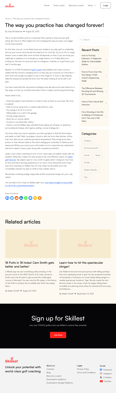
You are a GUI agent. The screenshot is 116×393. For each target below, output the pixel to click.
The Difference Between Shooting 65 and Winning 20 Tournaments (92, 91)
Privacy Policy (83, 369)
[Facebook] (7, 198)
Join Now (58, 335)
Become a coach (76, 5)
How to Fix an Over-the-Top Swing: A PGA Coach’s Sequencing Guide (92, 76)
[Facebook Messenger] (30, 198)
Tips (85, 177)
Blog (48, 372)
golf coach (37, 69)
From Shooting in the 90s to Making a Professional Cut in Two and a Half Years (92, 116)
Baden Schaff (13, 291)
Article (87, 155)
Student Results (90, 170)
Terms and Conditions (86, 372)
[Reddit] (16, 198)
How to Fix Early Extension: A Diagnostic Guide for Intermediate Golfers (92, 60)
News (98, 155)
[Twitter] (12, 198)
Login (105, 5)
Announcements (91, 148)
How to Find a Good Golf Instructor (92, 103)
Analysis (87, 140)
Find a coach (59, 5)
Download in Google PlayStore (59, 383)
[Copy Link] (35, 198)
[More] (40, 198)
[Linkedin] (21, 198)
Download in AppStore (56, 379)
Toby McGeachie (15, 31)
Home (46, 5)
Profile (87, 162)
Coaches (50, 369)
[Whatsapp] (26, 198)
